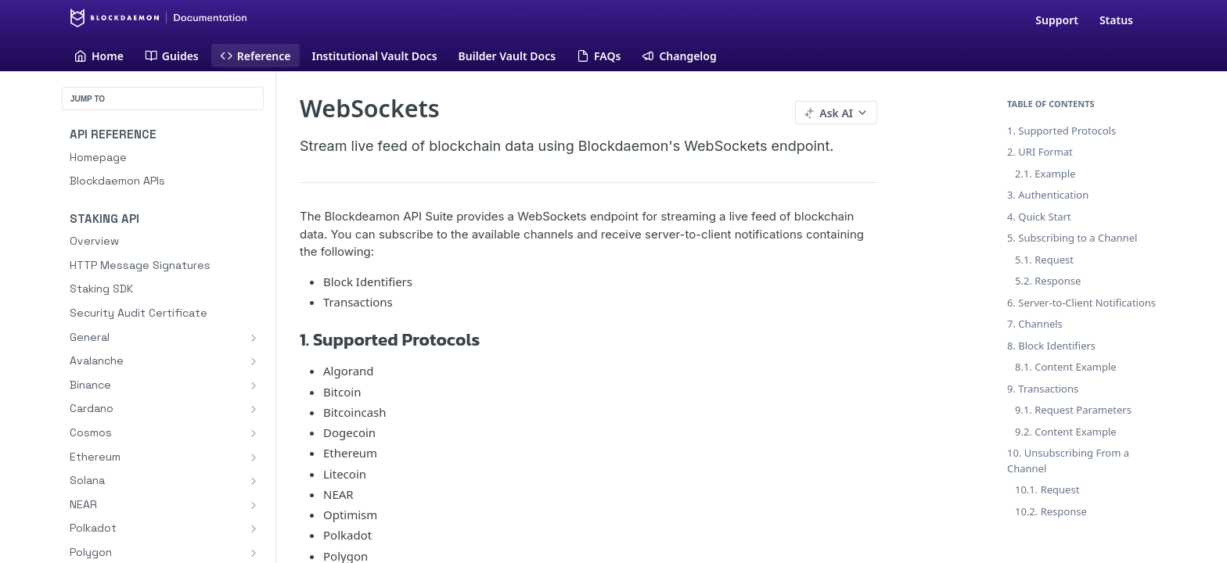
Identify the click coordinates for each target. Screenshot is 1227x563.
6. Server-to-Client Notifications (1081, 303)
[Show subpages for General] (253, 338)
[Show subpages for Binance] (253, 385)
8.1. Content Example (1066, 367)
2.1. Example (1045, 174)
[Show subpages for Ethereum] (253, 457)
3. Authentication (1047, 195)
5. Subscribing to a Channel (1072, 238)
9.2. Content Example (1066, 432)
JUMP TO (87, 99)
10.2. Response (1051, 511)
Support (1056, 20)
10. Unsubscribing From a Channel (1068, 460)
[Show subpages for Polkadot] (253, 528)
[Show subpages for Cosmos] (253, 433)
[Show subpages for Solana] (253, 481)
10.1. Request (1047, 489)
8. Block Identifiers (1051, 346)
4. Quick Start (1039, 217)
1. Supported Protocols (1061, 131)
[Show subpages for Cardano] (253, 409)
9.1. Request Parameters (1073, 410)
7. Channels (1035, 324)
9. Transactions (1042, 389)
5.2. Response (1048, 281)
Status (1116, 20)
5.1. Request (1044, 260)
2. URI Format (1040, 152)
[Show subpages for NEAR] (253, 505)
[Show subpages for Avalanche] (253, 361)
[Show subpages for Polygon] (253, 553)
